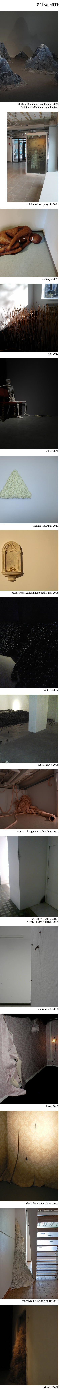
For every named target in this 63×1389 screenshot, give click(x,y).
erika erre (48, 4)
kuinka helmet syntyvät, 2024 (32, 203)
